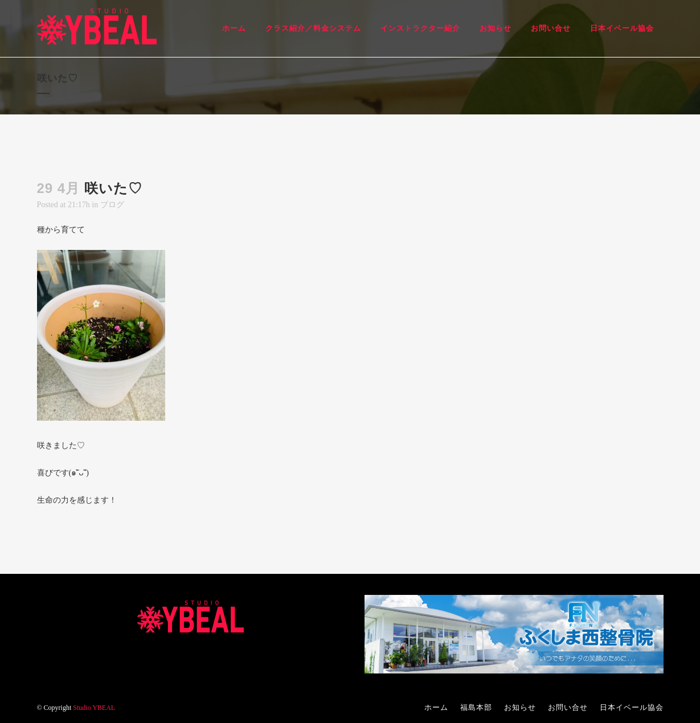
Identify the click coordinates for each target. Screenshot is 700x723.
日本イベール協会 (632, 707)
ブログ (112, 204)
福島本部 (476, 707)
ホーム (436, 707)
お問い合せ (568, 707)
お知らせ (520, 707)
